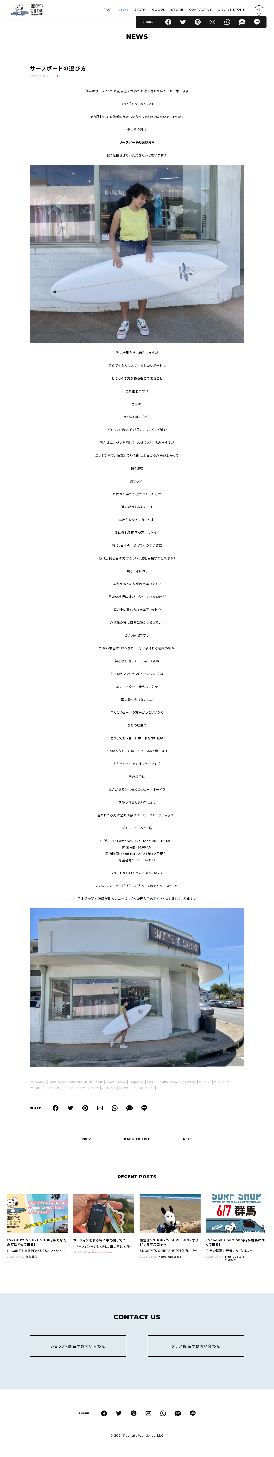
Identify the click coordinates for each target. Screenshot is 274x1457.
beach (111, 1082)
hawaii (122, 1082)
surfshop (190, 1082)
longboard (136, 1082)
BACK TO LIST (137, 1139)
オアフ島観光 (37, 1082)
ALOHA (99, 1082)
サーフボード (37, 1088)
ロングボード (126, 1088)
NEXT (187, 1139)
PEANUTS (162, 1082)
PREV (86, 1139)
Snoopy (176, 1082)
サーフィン (204, 1082)
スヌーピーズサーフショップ (83, 1088)
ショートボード (56, 1088)
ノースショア (108, 1088)
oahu (150, 1082)
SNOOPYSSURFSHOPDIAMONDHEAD (70, 1082)
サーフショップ (221, 1082)
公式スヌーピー (146, 1088)
